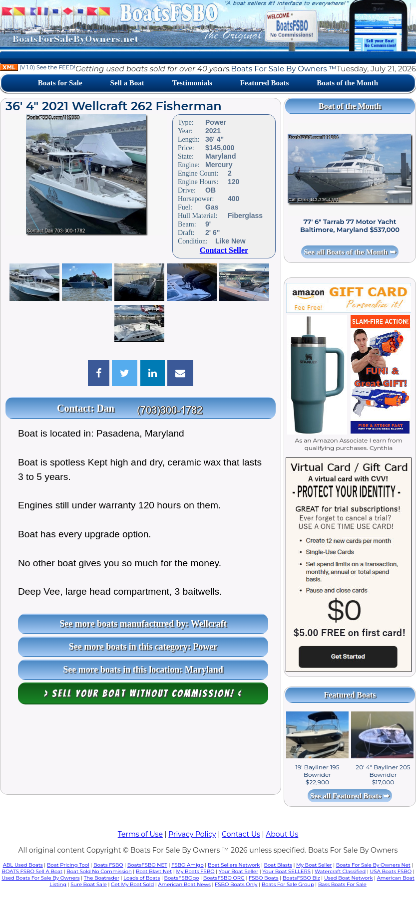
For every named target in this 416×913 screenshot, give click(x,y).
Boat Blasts (278, 865)
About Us (282, 834)
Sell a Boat (127, 83)
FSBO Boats (264, 878)
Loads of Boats (141, 878)
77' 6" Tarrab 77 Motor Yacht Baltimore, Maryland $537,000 (350, 225)
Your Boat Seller (238, 871)
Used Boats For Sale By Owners (40, 878)
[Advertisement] (141, 751)
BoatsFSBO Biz (301, 878)
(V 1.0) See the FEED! (37, 67)
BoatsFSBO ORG (224, 878)
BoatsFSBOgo (181, 878)
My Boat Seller (314, 865)
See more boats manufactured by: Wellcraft (142, 624)
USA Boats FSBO (391, 871)
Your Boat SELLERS (286, 871)
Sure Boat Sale (88, 884)
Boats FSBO (108, 865)
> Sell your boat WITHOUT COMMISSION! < (143, 693)
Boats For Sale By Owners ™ (283, 68)
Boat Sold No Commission (98, 871)
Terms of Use (140, 834)
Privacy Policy (192, 834)
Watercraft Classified (340, 871)
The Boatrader (101, 878)
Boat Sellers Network (234, 865)
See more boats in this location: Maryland (143, 670)
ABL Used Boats (23, 865)
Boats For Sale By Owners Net (373, 865)
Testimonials (192, 83)
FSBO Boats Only (236, 884)
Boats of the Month (347, 83)
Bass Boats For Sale (342, 884)
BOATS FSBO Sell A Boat (31, 871)
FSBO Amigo (187, 865)
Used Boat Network (348, 878)
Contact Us (241, 834)
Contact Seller (224, 250)
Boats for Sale (60, 83)
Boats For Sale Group (288, 884)
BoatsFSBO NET (147, 865)
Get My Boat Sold (132, 884)
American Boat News (184, 884)
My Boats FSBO (195, 871)
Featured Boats (264, 83)
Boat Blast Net (154, 871)
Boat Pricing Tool (68, 865)
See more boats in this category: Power (143, 647)
